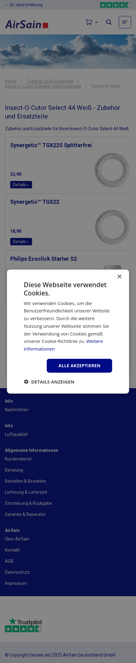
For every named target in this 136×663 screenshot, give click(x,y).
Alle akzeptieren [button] (80, 365)
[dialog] (68, 331)
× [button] (119, 277)
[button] (49, 381)
